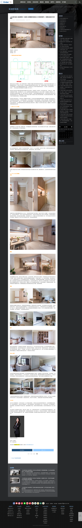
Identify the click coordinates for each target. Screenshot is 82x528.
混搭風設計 (45, 515)
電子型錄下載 (19, 515)
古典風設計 (45, 519)
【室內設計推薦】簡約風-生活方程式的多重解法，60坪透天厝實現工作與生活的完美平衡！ (66, 87)
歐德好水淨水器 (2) (63, 31)
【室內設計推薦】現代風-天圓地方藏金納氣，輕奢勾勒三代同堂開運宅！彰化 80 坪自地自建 (66, 78)
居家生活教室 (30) (63, 26)
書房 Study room (10, 515)
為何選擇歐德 (71, 513)
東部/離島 (36, 515)
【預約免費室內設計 (29, 444)
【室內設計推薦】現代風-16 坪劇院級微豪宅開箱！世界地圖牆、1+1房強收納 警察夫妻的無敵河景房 (66, 111)
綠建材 (35, 503)
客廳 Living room (10, 508)
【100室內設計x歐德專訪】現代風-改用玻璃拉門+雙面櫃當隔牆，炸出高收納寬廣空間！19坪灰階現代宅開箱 (38, 471)
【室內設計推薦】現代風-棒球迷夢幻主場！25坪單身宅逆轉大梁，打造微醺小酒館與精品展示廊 (66, 106)
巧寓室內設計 (43, 503)
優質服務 (54, 506)
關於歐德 (71, 506)
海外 (36, 517)
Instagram (19, 503)
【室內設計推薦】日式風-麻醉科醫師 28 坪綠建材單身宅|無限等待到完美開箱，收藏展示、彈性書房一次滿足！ (66, 82)
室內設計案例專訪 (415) (64, 18)
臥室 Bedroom (10, 510)
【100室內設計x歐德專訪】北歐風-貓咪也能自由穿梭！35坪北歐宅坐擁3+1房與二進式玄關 (38, 488)
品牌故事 (71, 508)
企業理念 (71, 517)
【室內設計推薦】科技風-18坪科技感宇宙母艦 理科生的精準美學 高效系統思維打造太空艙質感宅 (66, 116)
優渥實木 (41, 503)
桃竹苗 (37, 510)
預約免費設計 (22, 450)
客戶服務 (63, 506)
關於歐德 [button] (47, 2)
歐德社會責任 (71, 515)
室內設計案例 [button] (35, 2)
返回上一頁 (43, 450)
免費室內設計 (23, 2)
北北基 (37, 508)
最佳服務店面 (54, 510)
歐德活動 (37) (62, 24)
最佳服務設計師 (54, 508)
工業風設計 (45, 510)
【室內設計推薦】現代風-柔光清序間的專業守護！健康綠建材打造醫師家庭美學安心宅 (66, 97)
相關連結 (51, 503)
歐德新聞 (71, 519)
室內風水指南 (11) (63, 21)
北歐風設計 (45, 508)
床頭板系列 (28, 513)
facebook (14, 503)
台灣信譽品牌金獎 (38, 503)
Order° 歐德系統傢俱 (16, 458)
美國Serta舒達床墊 (28, 508)
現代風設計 (45, 513)
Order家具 (19, 506)
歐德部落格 (58, 2)
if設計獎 (30, 503)
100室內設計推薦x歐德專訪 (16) (65, 29)
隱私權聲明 (60, 503)
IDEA (32, 503)
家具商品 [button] (29, 2)
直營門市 (36, 506)
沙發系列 (19, 508)
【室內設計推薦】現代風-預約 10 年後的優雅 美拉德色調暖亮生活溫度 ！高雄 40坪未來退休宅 (66, 102)
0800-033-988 (66, 503)
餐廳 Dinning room (11, 513)
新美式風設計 (45, 521)
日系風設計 (45, 522)
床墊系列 (28, 506)
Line (24, 503)
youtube (16, 503)
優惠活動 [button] (42, 2)
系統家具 (10, 506)
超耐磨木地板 (19, 513)
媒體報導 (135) (62, 23)
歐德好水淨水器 (19, 517)
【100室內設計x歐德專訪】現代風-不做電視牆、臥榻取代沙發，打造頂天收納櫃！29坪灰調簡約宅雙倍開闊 (38, 479)
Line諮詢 (80, 520)
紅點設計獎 (27, 503)
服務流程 (62, 510)
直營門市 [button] (52, 2)
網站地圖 (55, 503)
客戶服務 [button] (64, 2)
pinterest (22, 503)
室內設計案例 (45, 506)
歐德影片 (71, 521)
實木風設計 (45, 517)
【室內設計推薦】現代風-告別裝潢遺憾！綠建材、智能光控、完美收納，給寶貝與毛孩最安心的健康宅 (66, 92)
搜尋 (79, 2)
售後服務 (62, 513)
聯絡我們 (47, 503)
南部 (36, 513)
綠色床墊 (27, 510)
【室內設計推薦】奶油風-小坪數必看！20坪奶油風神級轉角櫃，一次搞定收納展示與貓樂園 (66, 121)
